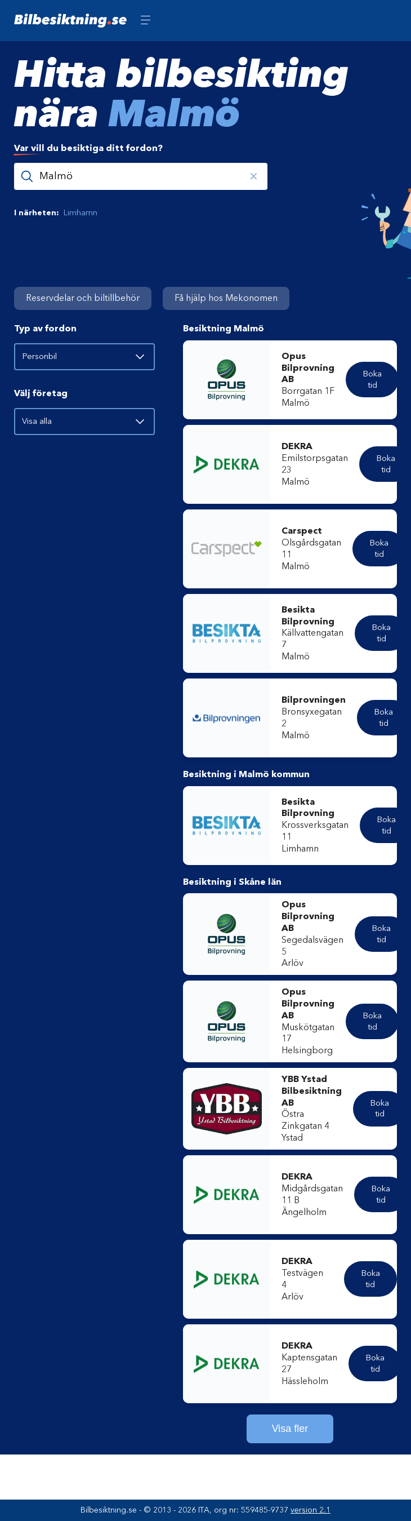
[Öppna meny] (145, 20)
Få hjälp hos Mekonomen (226, 298)
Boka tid (372, 379)
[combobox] (205, 166)
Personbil (83, 356)
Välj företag (41, 393)
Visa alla (83, 421)
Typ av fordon (45, 328)
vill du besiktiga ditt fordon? (88, 148)
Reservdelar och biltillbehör (83, 298)
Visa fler (290, 1428)
